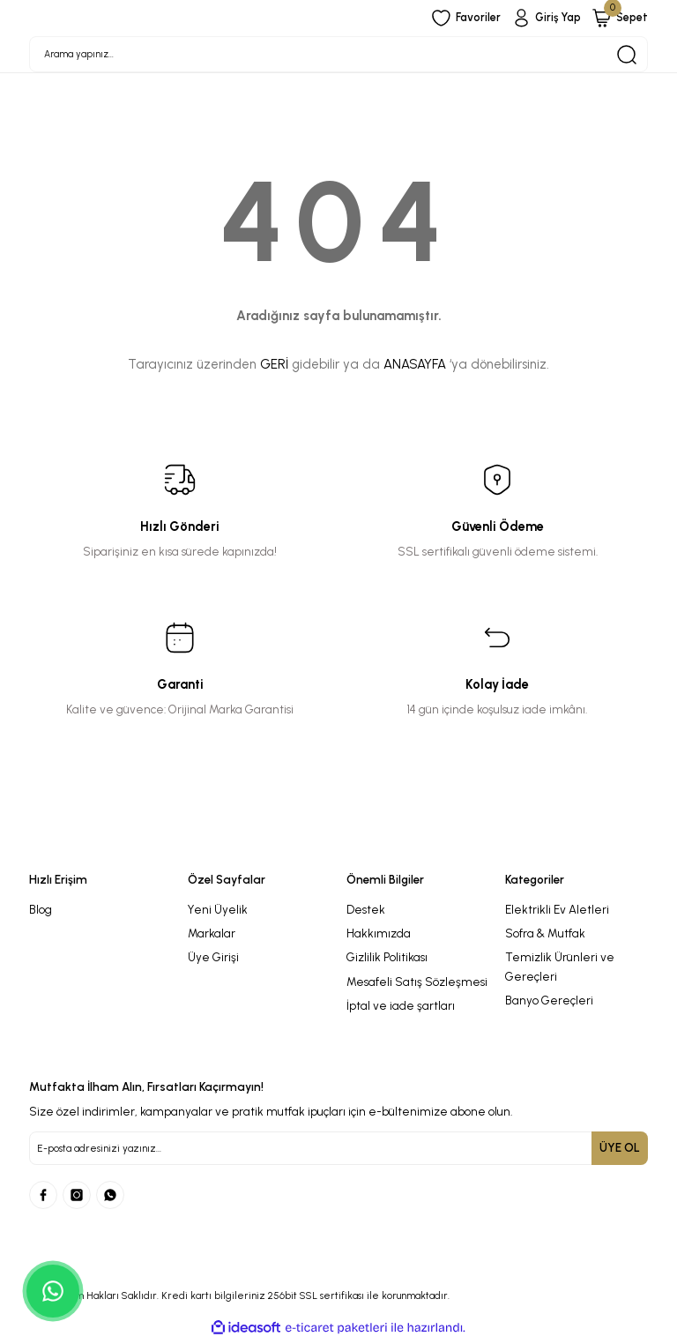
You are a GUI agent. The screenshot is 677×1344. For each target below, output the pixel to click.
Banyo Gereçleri (549, 1004)
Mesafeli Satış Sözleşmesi (416, 985)
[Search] (338, 56)
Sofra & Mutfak (545, 937)
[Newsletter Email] (338, 1152)
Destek (365, 913)
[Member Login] (540, 18)
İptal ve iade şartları (400, 1010)
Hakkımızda (378, 937)
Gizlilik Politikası (387, 961)
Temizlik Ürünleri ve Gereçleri (559, 970)
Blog (40, 913)
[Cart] (618, 18)
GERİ (274, 369)
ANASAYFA (414, 369)
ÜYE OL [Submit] (619, 1152)
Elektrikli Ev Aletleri (557, 913)
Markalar (211, 937)
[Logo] (338, 851)
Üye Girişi (213, 961)
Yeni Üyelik (218, 913)
